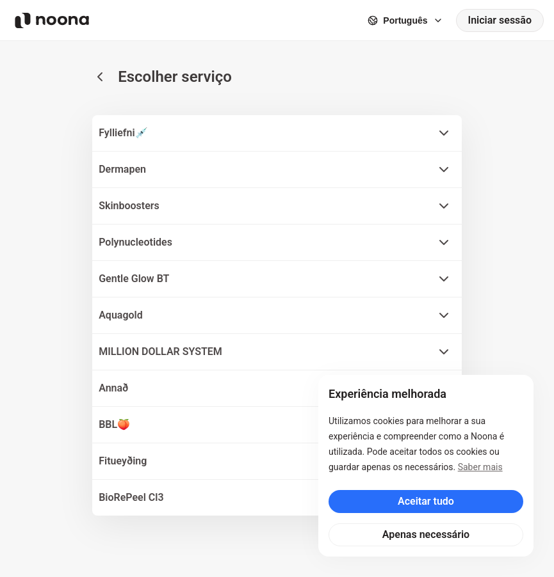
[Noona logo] (52, 20)
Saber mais (480, 467)
